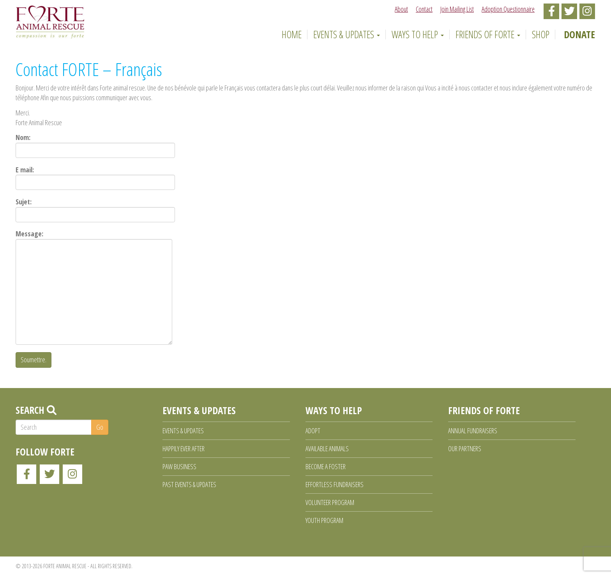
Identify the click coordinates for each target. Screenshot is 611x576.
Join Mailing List (457, 9)
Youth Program (324, 520)
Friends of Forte (488, 34)
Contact (424, 9)
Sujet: (95, 209)
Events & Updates (346, 34)
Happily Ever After (183, 448)
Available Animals (327, 448)
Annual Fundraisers (472, 430)
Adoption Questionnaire (508, 9)
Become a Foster (326, 466)
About (401, 9)
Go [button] (99, 427)
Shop (540, 34)
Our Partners (464, 448)
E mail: (95, 177)
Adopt (313, 430)
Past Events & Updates (189, 484)
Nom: (95, 145)
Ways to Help (418, 34)
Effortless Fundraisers (335, 484)
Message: (94, 287)
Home (290, 34)
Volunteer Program (330, 502)
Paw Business (179, 466)
